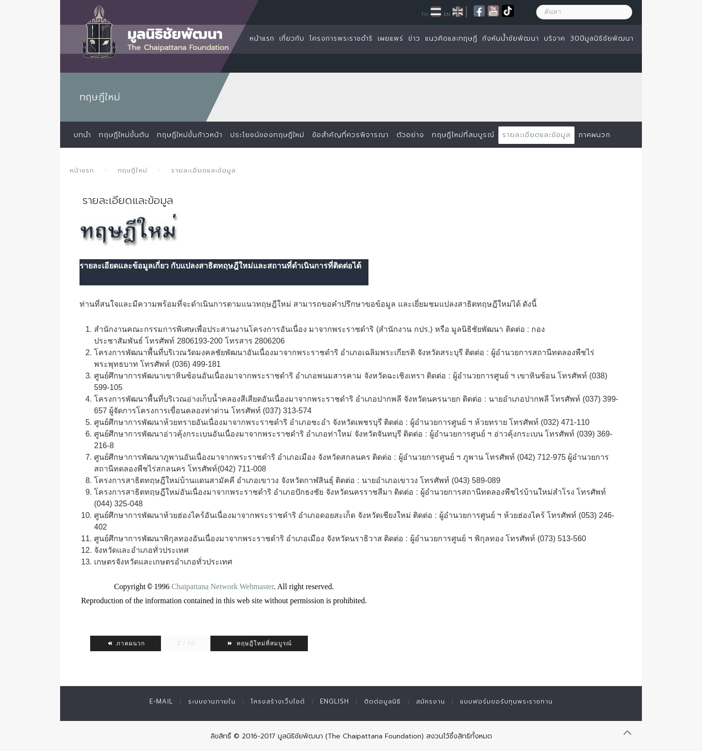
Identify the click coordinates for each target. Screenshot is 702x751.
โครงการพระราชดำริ (341, 38)
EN (447, 14)
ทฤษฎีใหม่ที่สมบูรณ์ (259, 643)
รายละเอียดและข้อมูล (536, 135)
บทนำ (82, 135)
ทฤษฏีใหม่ (132, 170)
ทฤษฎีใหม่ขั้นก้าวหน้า (190, 135)
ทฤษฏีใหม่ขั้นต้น (124, 135)
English (334, 701)
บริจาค (554, 38)
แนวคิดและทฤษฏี (451, 38)
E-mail (161, 701)
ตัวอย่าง (410, 135)
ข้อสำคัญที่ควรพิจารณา (350, 135)
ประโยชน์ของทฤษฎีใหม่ (267, 135)
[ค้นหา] (584, 12)
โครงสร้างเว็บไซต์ (278, 701)
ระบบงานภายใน (212, 701)
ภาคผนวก (594, 135)
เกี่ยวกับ (291, 38)
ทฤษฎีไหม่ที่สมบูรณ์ (463, 135)
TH (424, 14)
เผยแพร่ (390, 38)
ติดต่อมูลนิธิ (382, 701)
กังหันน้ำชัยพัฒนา (510, 38)
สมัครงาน (430, 701)
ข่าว (414, 38)
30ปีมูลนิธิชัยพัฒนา (602, 38)
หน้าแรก (262, 38)
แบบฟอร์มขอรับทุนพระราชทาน (506, 701)
